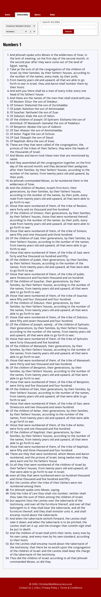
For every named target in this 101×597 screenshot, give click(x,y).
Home (7, 14)
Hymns (38, 14)
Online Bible (22, 14)
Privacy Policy (49, 587)
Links (37, 587)
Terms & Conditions (71, 587)
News (52, 14)
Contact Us (25, 587)
